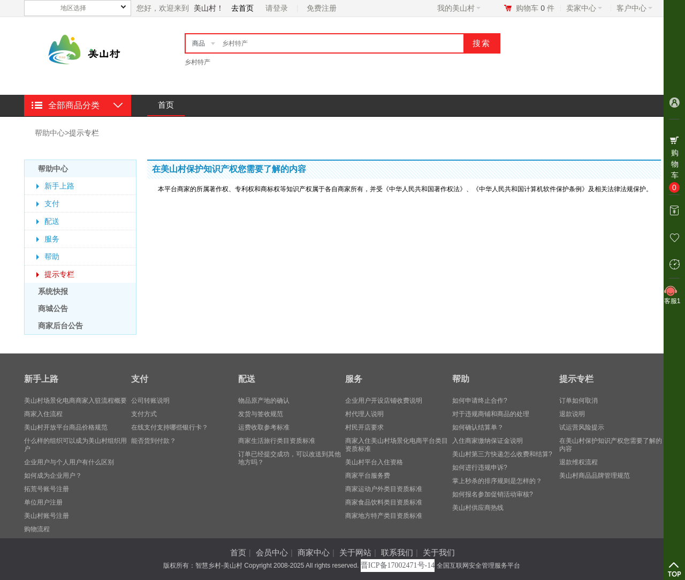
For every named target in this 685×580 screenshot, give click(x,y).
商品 (198, 43)
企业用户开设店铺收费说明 (383, 400)
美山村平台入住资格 (374, 462)
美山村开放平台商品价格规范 (66, 427)
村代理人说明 (364, 414)
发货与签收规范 (260, 414)
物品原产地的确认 (264, 400)
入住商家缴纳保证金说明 (487, 441)
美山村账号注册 (46, 515)
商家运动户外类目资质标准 (383, 489)
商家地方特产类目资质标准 (383, 515)
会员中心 (272, 552)
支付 (51, 203)
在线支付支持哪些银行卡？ (169, 427)
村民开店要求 (364, 427)
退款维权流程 (578, 462)
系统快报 (53, 291)
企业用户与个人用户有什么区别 (69, 462)
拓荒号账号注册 (46, 489)
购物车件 (535, 8)
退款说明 (572, 414)
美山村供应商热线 (478, 507)
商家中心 (314, 552)
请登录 (276, 8)
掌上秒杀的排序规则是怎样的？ (497, 481)
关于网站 (355, 552)
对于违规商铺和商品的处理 (490, 414)
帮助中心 (50, 133)
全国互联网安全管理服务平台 (478, 565)
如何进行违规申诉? (479, 467)
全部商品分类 (74, 105)
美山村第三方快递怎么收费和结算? (502, 454)
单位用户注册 (43, 502)
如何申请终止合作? (479, 400)
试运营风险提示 (581, 427)
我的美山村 (459, 8)
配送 (51, 221)
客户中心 (634, 8)
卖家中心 (584, 8)
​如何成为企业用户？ (53, 475)
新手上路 (59, 186)
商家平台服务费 (367, 475)
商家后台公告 (60, 325)
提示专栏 (84, 133)
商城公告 (53, 308)
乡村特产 (197, 62)
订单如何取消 (578, 400)
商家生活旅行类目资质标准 (276, 441)
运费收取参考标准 (264, 427)
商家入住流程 (43, 414)
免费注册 (322, 8)
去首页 (242, 8)
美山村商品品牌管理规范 (594, 475)
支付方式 (144, 414)
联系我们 (397, 552)
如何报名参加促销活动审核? (492, 494)
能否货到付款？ (153, 441)
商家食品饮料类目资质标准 (383, 502)
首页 (166, 104)
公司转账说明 (150, 400)
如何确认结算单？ (478, 427)
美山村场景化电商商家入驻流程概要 (75, 400)
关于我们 (439, 552)
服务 (51, 239)
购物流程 (37, 529)
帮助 (51, 256)
